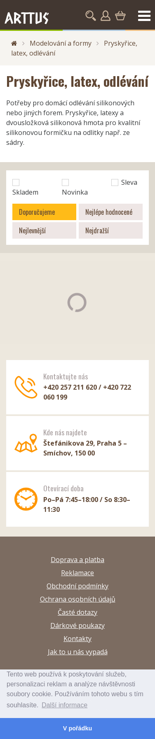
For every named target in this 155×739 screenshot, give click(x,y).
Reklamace (77, 572)
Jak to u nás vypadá (78, 651)
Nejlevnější (32, 230)
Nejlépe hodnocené (108, 212)
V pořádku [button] (77, 728)
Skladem (25, 188)
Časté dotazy (77, 612)
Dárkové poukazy (77, 625)
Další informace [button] (64, 705)
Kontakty (77, 638)
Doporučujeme (37, 212)
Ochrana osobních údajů (77, 599)
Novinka (75, 188)
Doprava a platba (77, 559)
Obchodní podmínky (77, 585)
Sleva (124, 182)
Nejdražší (97, 230)
